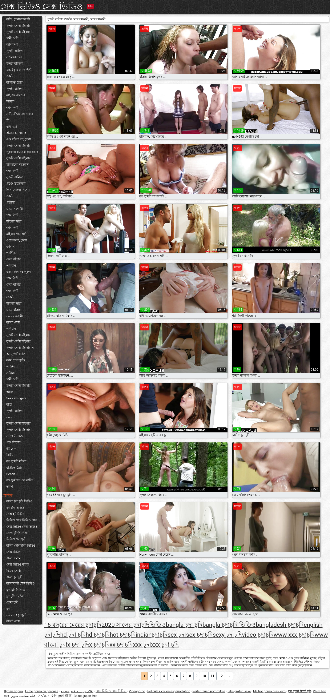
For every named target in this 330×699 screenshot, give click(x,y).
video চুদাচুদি (258, 634)
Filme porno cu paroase (41, 691)
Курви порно (13, 691)
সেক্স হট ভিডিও (15, 514)
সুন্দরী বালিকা (14, 51)
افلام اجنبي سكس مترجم (76, 691)
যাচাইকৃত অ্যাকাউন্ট (18, 70)
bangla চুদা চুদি (184, 624)
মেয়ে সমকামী (14, 209)
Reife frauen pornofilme (209, 691)
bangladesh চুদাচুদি (280, 624)
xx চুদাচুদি (121, 644)
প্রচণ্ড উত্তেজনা (15, 183)
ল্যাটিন (10, 367)
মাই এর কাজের (15, 95)
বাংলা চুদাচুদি (14, 577)
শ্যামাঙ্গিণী (12, 45)
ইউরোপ (11, 449)
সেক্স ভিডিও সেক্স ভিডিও (41, 7)
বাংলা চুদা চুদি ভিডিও (19, 501)
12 (221, 676)
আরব (9, 392)
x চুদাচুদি (99, 644)
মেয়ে (9, 417)
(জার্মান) (11, 297)
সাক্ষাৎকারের (14, 57)
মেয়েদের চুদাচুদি (16, 615)
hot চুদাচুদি (123, 634)
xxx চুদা (142, 644)
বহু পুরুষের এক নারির (19, 480)
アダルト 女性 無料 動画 (54, 696)
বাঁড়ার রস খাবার (16, 133)
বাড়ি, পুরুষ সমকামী (18, 19)
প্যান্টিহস (11, 253)
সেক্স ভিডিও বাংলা (17, 564)
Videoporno (137, 691)
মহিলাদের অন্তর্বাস (17, 164)
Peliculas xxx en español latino (168, 691)
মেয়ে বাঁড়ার (13, 259)
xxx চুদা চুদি (165, 644)
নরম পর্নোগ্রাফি (15, 360)
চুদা (8, 609)
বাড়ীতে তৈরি (14, 82)
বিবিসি (10, 455)
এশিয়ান (11, 266)
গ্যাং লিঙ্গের (13, 442)
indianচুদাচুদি (152, 634)
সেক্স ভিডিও (13, 552)
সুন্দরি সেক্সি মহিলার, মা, (20, 348)
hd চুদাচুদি (98, 634)
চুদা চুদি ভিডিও (15, 590)
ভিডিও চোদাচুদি (16, 539)
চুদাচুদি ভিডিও (15, 508)
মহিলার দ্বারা (13, 221)
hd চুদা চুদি (73, 634)
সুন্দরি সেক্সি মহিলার (18, 26)
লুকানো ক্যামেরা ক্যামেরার (22, 152)
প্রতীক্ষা (10, 202)
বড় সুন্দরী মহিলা (16, 354)
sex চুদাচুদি (199, 634)
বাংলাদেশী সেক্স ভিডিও (20, 583)
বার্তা (9, 404)
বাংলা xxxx (13, 558)
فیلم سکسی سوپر (23, 696)
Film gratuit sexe (239, 691)
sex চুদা (177, 634)
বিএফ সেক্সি (13, 571)
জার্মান (10, 76)
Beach (10, 474)
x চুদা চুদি (78, 644)
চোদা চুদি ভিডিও (16, 533)
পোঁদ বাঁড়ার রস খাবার (19, 114)
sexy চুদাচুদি (227, 634)
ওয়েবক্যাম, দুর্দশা (16, 240)
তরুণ (9, 487)
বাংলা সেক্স (13, 322)
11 (212, 676)
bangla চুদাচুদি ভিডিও (229, 624)
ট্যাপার (10, 101)
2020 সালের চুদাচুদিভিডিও (133, 624)
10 (204, 676)
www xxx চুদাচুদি (294, 634)
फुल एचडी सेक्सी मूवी (299, 691)
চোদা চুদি (12, 602)
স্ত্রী (7, 120)
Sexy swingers (16, 398)
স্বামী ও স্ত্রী (12, 38)
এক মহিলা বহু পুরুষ (18, 139)
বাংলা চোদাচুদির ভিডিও (21, 545)
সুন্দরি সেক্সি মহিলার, (18, 32)
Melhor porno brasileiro (269, 691)
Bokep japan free (85, 696)
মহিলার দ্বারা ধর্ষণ (16, 234)
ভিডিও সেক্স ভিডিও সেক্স (21, 520)
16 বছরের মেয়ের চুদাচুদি (72, 624)
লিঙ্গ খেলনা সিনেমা (18, 190)
